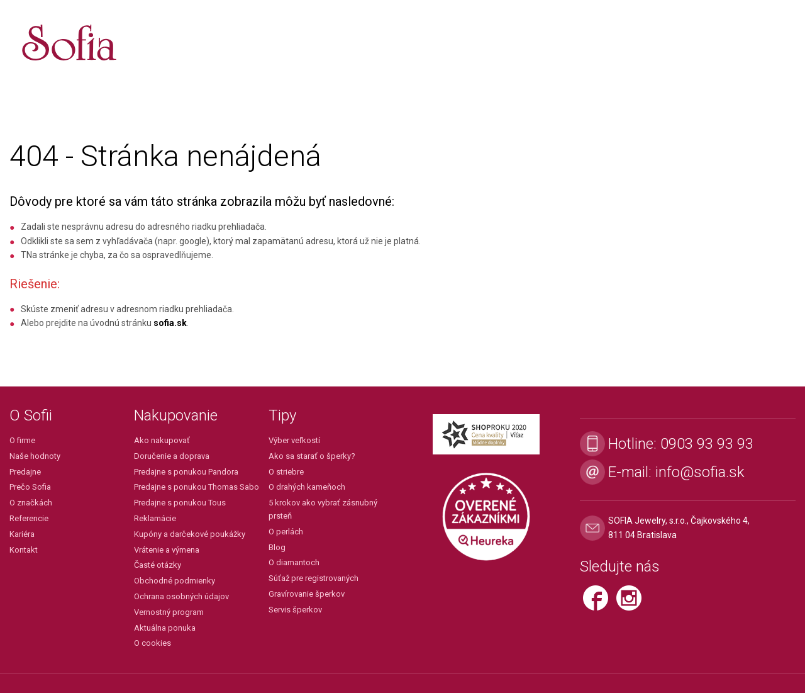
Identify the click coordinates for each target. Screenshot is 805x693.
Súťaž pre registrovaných (313, 578)
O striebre (286, 471)
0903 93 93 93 (706, 444)
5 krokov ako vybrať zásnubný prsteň (323, 509)
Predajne (25, 471)
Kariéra (22, 534)
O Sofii (30, 415)
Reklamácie (155, 518)
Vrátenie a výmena (166, 550)
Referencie (28, 518)
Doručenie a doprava (171, 456)
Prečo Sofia (30, 487)
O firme (22, 440)
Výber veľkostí (294, 440)
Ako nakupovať (162, 440)
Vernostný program (169, 612)
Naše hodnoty (34, 456)
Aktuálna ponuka (165, 628)
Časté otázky (157, 565)
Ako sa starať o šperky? (312, 456)
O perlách (286, 531)
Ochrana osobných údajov (181, 596)
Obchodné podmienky (174, 580)
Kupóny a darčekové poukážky (189, 534)
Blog (277, 547)
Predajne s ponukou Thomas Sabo (196, 487)
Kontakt (23, 550)
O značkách (30, 502)
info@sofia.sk (700, 472)
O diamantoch (294, 562)
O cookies (152, 643)
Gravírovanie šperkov (307, 594)
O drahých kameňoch (307, 487)
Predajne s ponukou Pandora (186, 471)
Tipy (282, 415)
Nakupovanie (176, 415)
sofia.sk (170, 323)
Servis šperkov (295, 609)
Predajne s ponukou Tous (180, 502)
